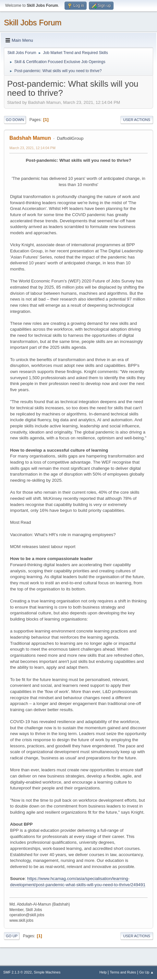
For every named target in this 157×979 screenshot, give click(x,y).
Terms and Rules (123, 972)
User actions (136, 120)
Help (103, 972)
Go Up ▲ (146, 972)
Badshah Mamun (30, 138)
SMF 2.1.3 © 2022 (17, 972)
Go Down (15, 120)
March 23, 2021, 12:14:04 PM (32, 148)
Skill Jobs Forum (32, 22)
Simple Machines (47, 972)
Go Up (12, 936)
